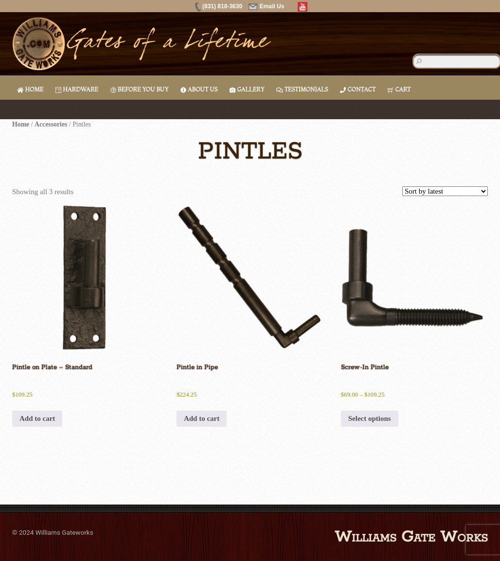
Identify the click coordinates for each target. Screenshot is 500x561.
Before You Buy (139, 89)
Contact (357, 89)
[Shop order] (445, 191)
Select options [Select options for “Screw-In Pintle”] (369, 418)
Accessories (51, 124)
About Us (198, 89)
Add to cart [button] (37, 418)
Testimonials (302, 89)
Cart (399, 89)
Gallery (247, 89)
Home (30, 89)
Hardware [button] (76, 89)
